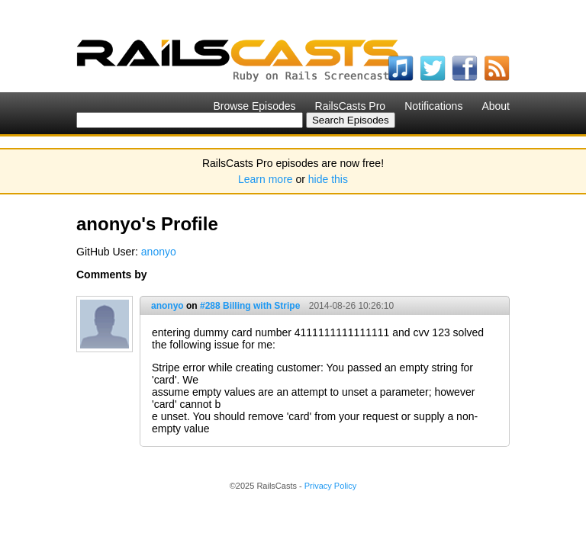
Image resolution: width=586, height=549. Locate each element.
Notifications (433, 106)
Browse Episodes (254, 106)
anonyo (158, 252)
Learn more (265, 179)
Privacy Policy (330, 485)
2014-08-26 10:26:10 (351, 305)
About (495, 106)
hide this (328, 179)
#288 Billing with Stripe (250, 305)
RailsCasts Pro (350, 106)
